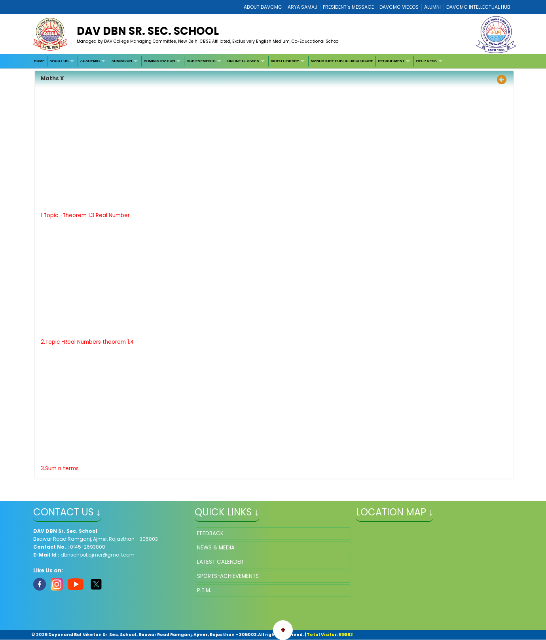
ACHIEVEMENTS (201, 61)
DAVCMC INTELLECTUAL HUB (478, 7)
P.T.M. (204, 590)
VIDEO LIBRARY (285, 61)
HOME (39, 61)
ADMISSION (122, 61)
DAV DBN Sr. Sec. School (148, 31)
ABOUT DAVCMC (263, 7)
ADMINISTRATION (159, 61)
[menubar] (239, 61)
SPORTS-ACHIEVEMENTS (228, 576)
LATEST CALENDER (220, 562)
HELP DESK (426, 61)
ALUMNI (432, 7)
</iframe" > (434, 566)
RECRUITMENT (391, 61)
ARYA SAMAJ (302, 7)
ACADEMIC (90, 61)
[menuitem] (39, 61)
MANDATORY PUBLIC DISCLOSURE (342, 61)
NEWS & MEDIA (216, 547)
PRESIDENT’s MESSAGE (348, 7)
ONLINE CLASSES (243, 61)
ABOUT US (58, 61)
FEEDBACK (210, 533)
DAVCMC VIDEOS (399, 7)
